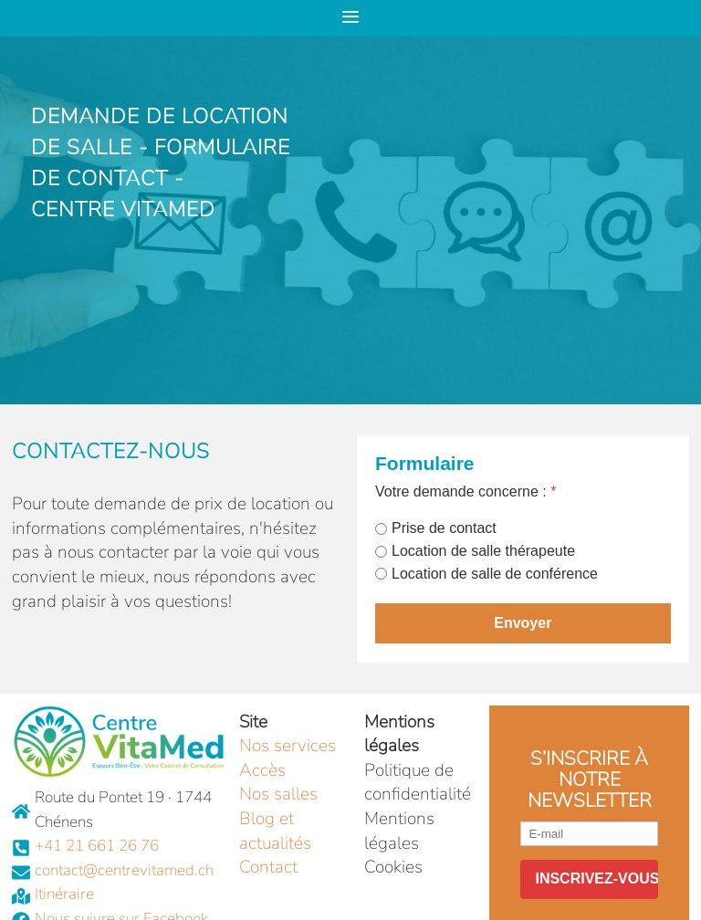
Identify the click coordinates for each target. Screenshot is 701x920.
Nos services (287, 746)
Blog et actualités (275, 831)
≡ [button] (350, 15)
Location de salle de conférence (495, 573)
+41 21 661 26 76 (97, 845)
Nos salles (278, 794)
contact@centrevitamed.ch (124, 870)
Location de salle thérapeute (483, 551)
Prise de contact (444, 528)
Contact (268, 867)
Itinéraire (64, 893)
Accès (262, 770)
